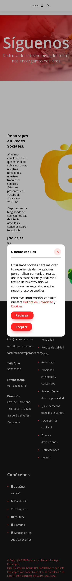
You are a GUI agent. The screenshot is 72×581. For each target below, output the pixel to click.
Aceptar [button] (22, 327)
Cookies (17, 306)
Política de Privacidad (38, 302)
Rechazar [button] (22, 315)
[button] (57, 251)
